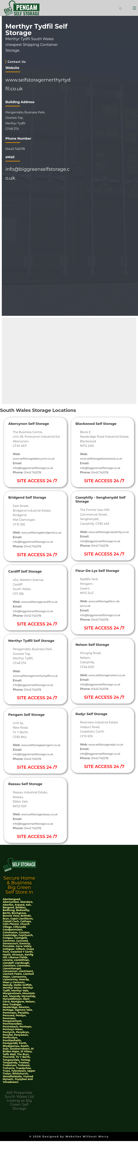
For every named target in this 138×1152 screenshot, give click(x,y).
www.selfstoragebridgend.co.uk (35, 537)
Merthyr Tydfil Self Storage (27, 647)
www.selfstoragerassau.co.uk (41, 832)
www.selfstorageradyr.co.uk (108, 753)
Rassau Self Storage (28, 801)
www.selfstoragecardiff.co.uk (41, 606)
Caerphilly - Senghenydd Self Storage (100, 499)
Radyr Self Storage (94, 722)
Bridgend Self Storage (31, 497)
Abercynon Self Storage (32, 423)
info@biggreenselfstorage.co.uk (35, 468)
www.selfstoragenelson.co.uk (100, 684)
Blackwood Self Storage (100, 423)
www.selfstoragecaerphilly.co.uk (103, 536)
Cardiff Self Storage (28, 575)
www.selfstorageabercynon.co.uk (36, 458)
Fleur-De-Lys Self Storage (101, 575)
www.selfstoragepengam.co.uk (35, 763)
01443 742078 (33, 472)
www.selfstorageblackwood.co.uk (104, 458)
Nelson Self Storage (95, 649)
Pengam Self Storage (30, 727)
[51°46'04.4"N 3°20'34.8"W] (39, 247)
